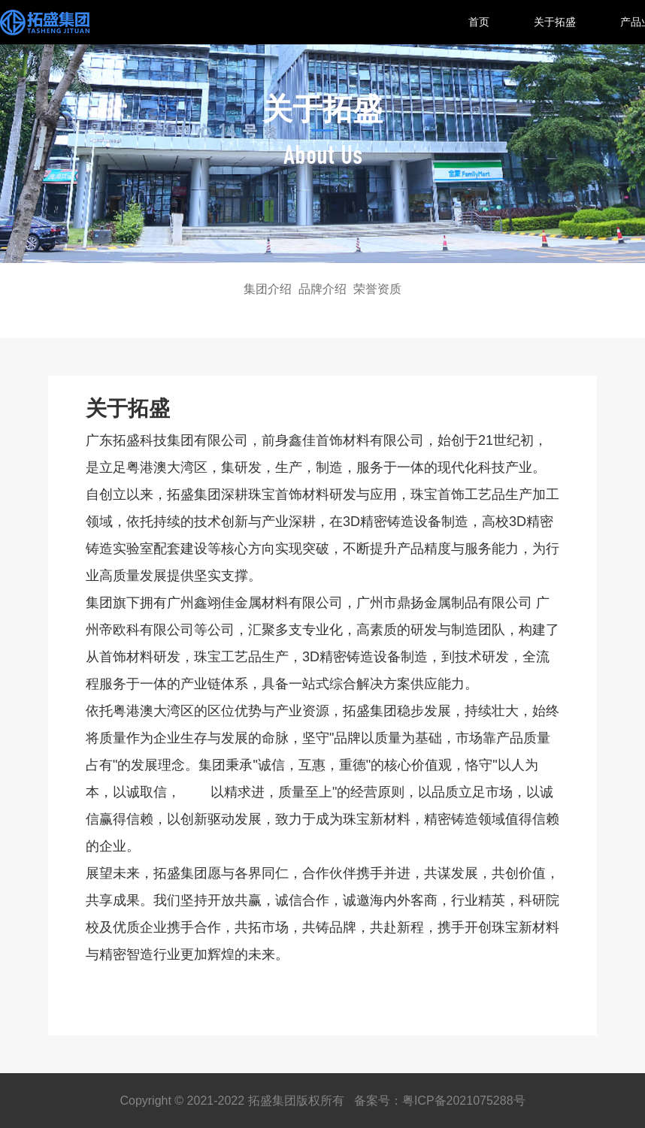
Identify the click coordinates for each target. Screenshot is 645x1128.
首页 (478, 22)
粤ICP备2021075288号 (463, 1100)
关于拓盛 (555, 22)
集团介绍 (268, 289)
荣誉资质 (377, 289)
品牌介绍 (322, 289)
